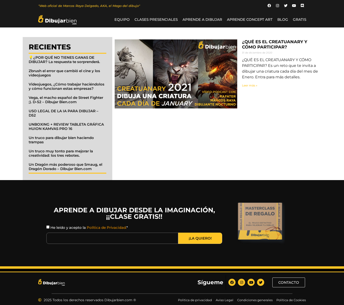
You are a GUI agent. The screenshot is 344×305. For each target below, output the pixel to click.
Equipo (122, 19)
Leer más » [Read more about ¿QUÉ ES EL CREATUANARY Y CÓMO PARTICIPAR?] (249, 85)
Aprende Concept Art (250, 19)
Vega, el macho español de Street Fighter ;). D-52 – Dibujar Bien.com (66, 100)
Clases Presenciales (156, 19)
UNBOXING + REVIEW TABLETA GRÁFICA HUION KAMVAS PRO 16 (66, 126)
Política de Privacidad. (106, 227)
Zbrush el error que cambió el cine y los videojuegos (64, 73)
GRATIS (299, 19)
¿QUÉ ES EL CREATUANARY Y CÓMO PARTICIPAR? (274, 44)
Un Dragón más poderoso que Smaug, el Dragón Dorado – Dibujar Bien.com (65, 166)
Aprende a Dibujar (202, 19)
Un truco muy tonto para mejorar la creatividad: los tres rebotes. (61, 153)
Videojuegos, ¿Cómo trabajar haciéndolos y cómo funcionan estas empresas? (66, 86)
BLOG (282, 19)
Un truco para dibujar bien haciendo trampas (61, 140)
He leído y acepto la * (89, 227)
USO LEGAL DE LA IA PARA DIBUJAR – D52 (63, 113)
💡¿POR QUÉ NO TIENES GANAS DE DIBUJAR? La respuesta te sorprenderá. (64, 59)
